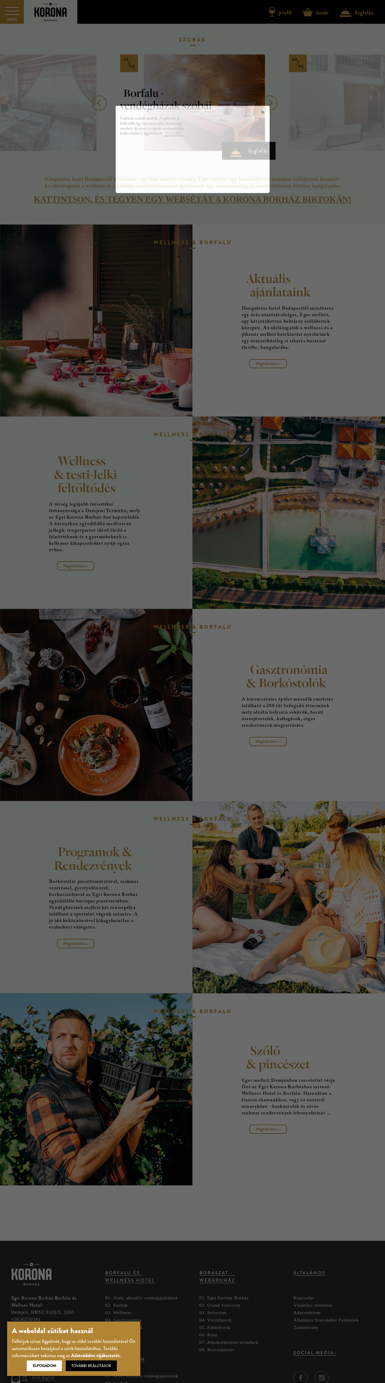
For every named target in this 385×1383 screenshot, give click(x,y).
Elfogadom (44, 1365)
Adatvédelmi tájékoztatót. (96, 1355)
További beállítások (91, 1365)
